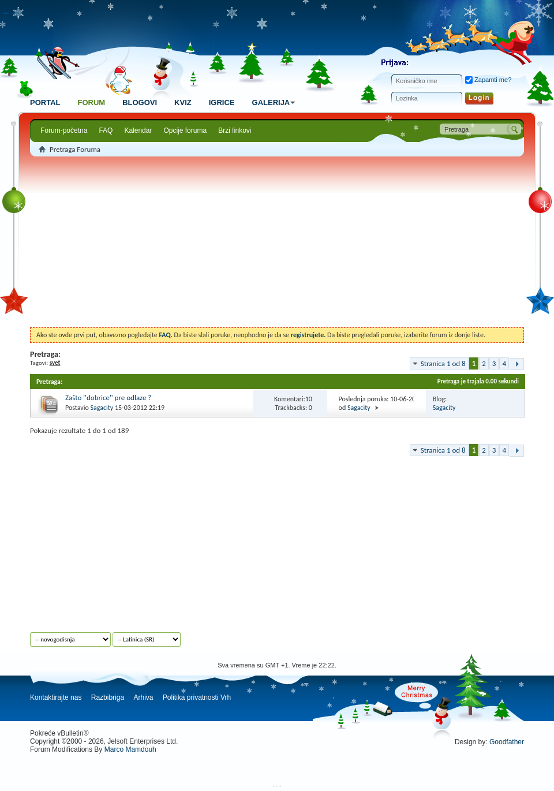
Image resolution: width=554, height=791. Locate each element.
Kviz (183, 102)
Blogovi (139, 102)
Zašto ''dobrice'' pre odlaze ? (108, 397)
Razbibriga (107, 697)
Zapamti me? (488, 79)
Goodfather (506, 742)
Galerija (275, 102)
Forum (91, 102)
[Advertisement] (277, 243)
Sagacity (101, 408)
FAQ (106, 130)
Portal (45, 102)
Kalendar (138, 130)
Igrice (222, 102)
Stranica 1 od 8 (443, 363)
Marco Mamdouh (130, 749)
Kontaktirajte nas (55, 697)
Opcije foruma (185, 130)
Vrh (225, 697)
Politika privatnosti (191, 697)
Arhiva (143, 697)
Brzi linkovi (234, 130)
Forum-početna (63, 130)
